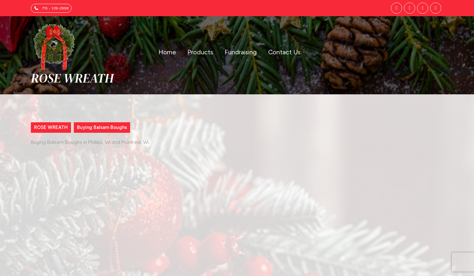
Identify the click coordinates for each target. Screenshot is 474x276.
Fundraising (241, 52)
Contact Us (284, 52)
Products (200, 52)
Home (167, 52)
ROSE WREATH (72, 78)
